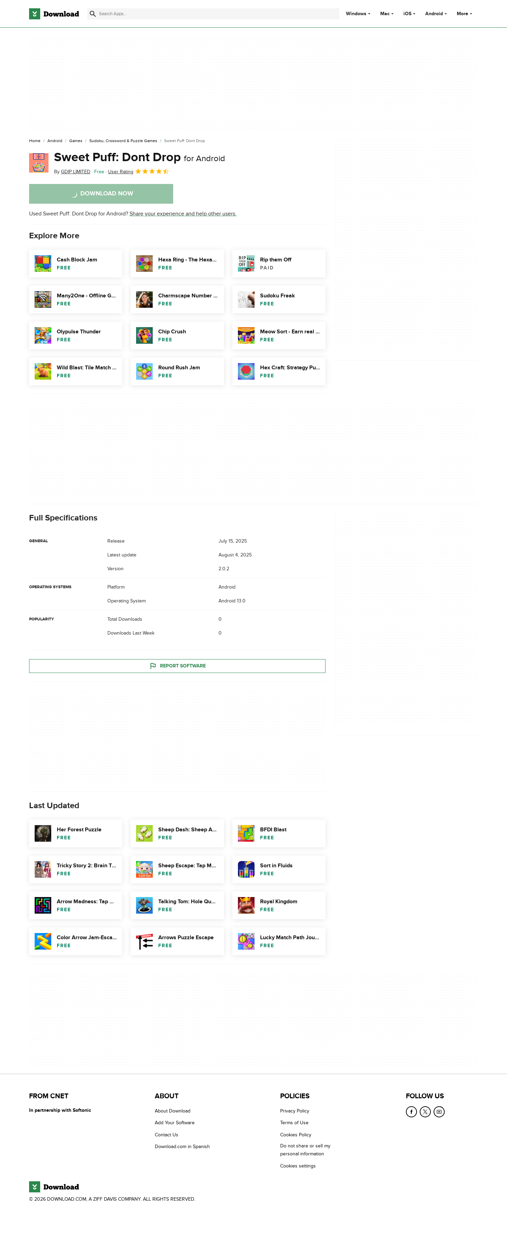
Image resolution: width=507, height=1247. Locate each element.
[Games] (75, 141)
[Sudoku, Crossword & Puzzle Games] (123, 141)
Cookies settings (298, 1166)
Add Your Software (175, 1123)
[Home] (35, 141)
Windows (356, 13)
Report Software (177, 666)
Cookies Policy (295, 1135)
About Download (172, 1111)
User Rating (138, 171)
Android (434, 13)
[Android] (54, 141)
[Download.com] (54, 13)
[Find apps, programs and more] (213, 13)
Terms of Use (294, 1123)
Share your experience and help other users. (183, 213)
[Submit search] (92, 13)
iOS (407, 13)
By (72, 172)
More (465, 14)
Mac (385, 13)
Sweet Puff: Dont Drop (139, 157)
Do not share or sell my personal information (305, 1150)
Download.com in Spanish (182, 1147)
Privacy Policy (294, 1111)
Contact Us (166, 1135)
